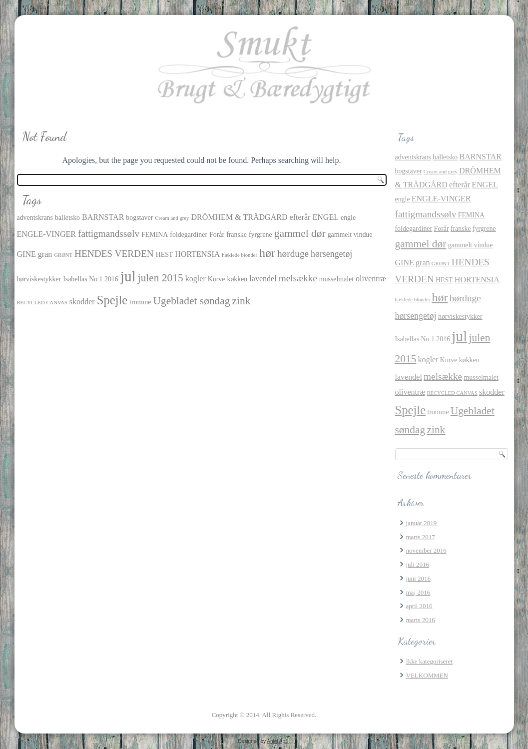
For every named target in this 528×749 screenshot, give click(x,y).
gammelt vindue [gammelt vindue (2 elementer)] (350, 234)
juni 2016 (418, 578)
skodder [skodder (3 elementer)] (82, 301)
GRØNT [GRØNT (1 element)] (63, 255)
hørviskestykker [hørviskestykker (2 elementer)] (39, 279)
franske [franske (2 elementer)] (236, 234)
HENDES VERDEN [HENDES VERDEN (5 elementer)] (114, 253)
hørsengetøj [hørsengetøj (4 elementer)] (331, 254)
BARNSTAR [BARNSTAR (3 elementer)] (103, 217)
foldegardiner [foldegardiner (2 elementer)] (188, 234)
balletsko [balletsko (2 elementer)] (67, 217)
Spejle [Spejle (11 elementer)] (112, 300)
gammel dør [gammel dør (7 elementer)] (300, 233)
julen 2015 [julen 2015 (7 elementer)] (160, 278)
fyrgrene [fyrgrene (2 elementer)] (260, 234)
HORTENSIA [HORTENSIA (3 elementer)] (197, 254)
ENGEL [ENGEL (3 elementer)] (325, 217)
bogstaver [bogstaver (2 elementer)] (139, 217)
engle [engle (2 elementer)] (348, 217)
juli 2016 (418, 564)
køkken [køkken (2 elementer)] (237, 279)
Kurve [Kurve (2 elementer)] (216, 279)
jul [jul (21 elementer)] (128, 276)
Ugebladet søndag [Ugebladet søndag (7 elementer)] (191, 301)
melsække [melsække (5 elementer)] (298, 278)
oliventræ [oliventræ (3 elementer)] (371, 278)
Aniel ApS (277, 741)
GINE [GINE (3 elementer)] (26, 254)
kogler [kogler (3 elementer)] (195, 278)
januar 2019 (421, 523)
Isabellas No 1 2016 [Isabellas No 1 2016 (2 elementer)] (90, 279)
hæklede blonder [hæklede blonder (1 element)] (239, 255)
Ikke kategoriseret (429, 661)
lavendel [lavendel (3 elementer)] (262, 278)
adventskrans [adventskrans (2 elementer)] (35, 217)
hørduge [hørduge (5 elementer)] (293, 253)
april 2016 (419, 606)
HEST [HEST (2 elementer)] (164, 254)
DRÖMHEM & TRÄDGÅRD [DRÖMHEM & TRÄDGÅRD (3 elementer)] (239, 217)
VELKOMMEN (427, 675)
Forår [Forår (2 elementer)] (216, 234)
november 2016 (426, 550)
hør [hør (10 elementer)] (267, 252)
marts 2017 (420, 537)
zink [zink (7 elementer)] (241, 301)
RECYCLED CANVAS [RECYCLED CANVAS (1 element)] (42, 302)
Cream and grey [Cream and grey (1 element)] (172, 218)
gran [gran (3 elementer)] (45, 254)
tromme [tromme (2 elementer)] (140, 302)
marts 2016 (420, 620)
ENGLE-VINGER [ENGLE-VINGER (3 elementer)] (46, 234)
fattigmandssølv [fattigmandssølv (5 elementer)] (108, 233)
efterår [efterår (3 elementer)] (300, 217)
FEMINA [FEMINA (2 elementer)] (154, 234)
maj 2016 (418, 592)
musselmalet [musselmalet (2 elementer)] (336, 279)
